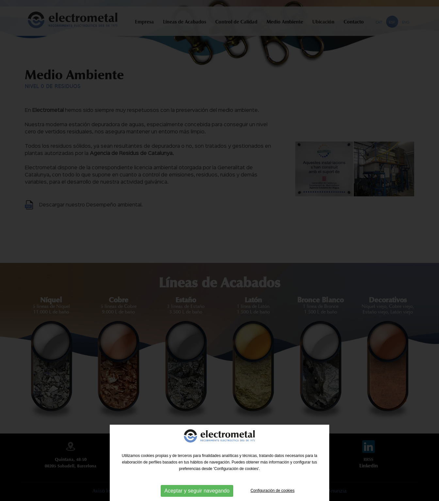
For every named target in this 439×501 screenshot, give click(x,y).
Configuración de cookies (273, 490)
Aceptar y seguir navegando (196, 490)
